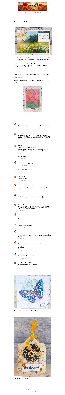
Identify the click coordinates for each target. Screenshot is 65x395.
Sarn (19, 145)
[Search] (50, 3)
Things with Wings (22, 379)
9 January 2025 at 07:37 (22, 220)
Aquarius (20, 123)
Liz (18, 253)
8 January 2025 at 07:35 (22, 200)
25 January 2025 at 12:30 (22, 266)
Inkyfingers (20, 184)
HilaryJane (20, 176)
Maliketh (35, 391)
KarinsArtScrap (21, 169)
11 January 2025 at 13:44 (22, 250)
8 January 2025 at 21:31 (22, 210)
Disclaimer (35, 12)
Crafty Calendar (41, 69)
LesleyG (20, 194)
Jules (19, 241)
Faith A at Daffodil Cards (23, 262)
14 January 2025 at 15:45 (22, 258)
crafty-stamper (21, 133)
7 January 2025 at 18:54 (22, 180)
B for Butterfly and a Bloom (26, 311)
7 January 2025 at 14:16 (22, 129)
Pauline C (20, 204)
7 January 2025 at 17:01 (22, 165)
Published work (26, 12)
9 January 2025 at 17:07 (22, 227)
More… (40, 12)
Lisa (19, 231)
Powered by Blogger (32, 389)
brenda (19, 214)
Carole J (20, 223)
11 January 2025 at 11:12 (22, 238)
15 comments (16, 312)
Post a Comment (18, 268)
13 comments (16, 380)
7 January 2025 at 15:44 (22, 141)
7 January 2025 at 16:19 (22, 158)
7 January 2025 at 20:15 (22, 191)
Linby (19, 161)
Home (19, 12)
